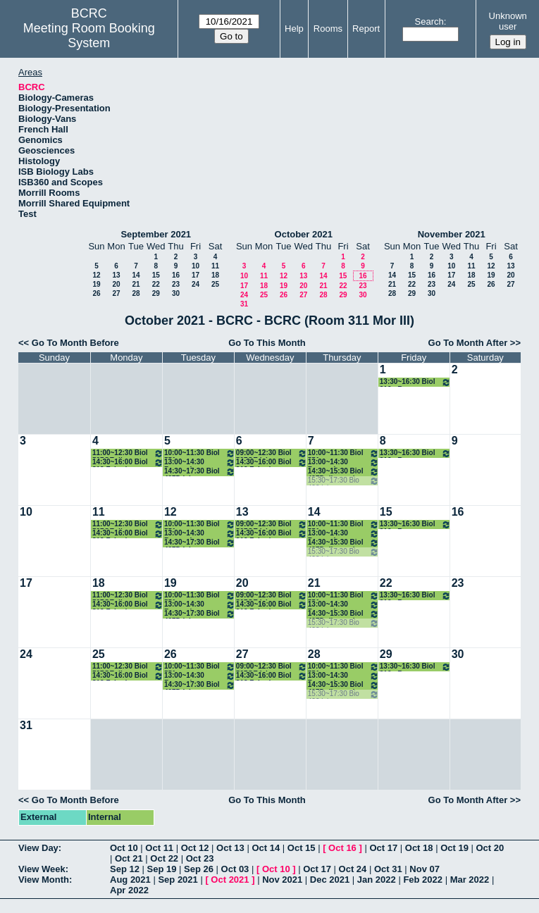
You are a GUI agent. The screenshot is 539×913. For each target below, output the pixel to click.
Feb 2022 (422, 879)
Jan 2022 (376, 879)
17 (195, 275)
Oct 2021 (230, 879)
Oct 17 (383, 848)
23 (176, 284)
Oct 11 (159, 848)
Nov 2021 (282, 879)
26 (96, 293)
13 (116, 275)
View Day (38, 848)
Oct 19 (454, 848)
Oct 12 (195, 848)
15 (156, 275)
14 (136, 275)
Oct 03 (235, 869)
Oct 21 (129, 858)
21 (136, 284)
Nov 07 (424, 869)
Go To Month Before (75, 342)
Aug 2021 (130, 879)
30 (176, 293)
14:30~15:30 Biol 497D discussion (343, 471)
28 (136, 293)
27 (116, 293)
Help (294, 28)
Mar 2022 (470, 879)
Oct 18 (419, 848)
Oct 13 (230, 848)
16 (176, 275)
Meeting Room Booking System (89, 35)
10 (195, 266)
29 (156, 293)
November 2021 (451, 234)
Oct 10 (124, 848)
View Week (42, 869)
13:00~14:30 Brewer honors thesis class (199, 462)
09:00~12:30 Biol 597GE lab (271, 453)
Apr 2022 (129, 890)
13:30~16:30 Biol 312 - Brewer (415, 382)
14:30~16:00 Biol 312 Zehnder (127, 462)
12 (96, 275)
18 (215, 275)
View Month (43, 879)
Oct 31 (388, 869)
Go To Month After (468, 342)
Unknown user (508, 21)
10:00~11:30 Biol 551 (199, 453)
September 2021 (155, 234)
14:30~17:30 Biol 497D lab (199, 471)
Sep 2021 (177, 879)
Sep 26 (198, 869)
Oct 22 (164, 858)
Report (366, 28)
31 (244, 304)
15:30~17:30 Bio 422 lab (343, 480)
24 (195, 284)
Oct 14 (266, 848)
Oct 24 (353, 869)
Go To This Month (267, 342)
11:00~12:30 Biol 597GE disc (127, 453)
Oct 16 (342, 848)
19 (96, 284)
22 (156, 284)
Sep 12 (125, 869)
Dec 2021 (329, 879)
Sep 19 (162, 869)
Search (429, 21)
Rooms (328, 28)
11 (215, 266)
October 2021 (304, 234)
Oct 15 (301, 848)
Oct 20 (490, 848)
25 (215, 284)
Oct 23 (200, 858)
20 (116, 284)
